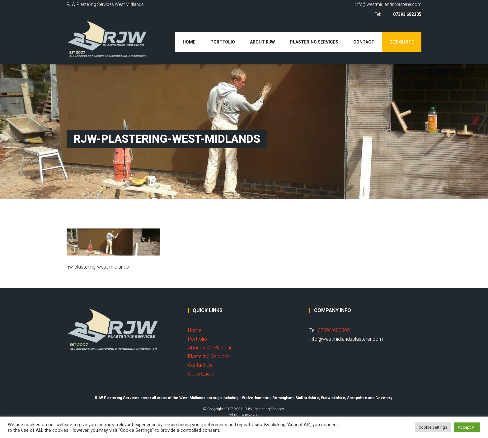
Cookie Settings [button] (433, 427)
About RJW (262, 41)
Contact (363, 41)
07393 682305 (407, 14)
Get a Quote (201, 374)
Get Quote (401, 41)
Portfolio (222, 41)
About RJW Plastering (211, 348)
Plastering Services (314, 41)
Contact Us (200, 365)
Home (189, 41)
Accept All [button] (467, 427)
